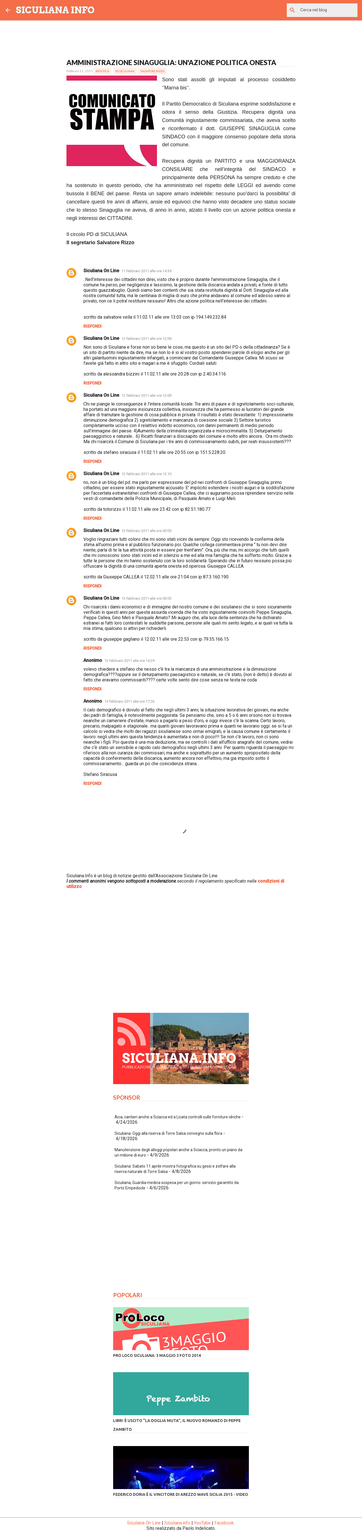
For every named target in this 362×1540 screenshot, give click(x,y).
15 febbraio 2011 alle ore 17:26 (129, 701)
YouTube (202, 1523)
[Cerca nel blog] (327, 10)
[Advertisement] (181, 955)
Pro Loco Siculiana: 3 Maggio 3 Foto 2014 (157, 1355)
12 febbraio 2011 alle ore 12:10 (146, 474)
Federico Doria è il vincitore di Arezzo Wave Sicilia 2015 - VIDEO (180, 1494)
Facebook (224, 1523)
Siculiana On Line (101, 270)
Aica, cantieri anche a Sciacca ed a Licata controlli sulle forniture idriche (178, 1117)
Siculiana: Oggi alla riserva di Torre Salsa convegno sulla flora (168, 1133)
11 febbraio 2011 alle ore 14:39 (146, 271)
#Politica (102, 71)
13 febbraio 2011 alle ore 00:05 (146, 531)
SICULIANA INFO (55, 10)
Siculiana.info (177, 1523)
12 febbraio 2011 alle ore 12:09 (146, 338)
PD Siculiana (124, 71)
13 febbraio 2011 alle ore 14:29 (129, 661)
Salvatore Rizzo (152, 71)
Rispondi (92, 326)
